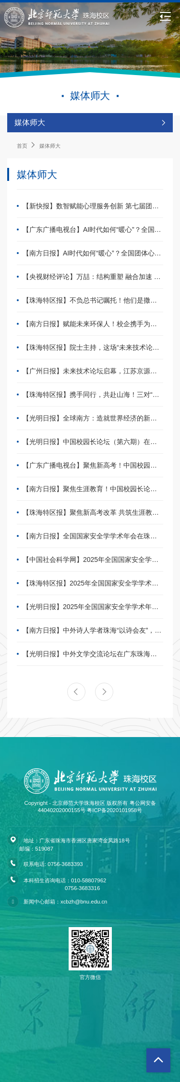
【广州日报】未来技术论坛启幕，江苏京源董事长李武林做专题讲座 (93, 371)
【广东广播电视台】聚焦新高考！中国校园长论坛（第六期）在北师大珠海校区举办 (93, 465)
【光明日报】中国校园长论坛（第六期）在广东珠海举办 (93, 442)
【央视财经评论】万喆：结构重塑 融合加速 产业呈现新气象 (93, 276)
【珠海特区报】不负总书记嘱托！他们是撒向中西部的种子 (93, 300)
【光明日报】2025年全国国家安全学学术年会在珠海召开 (93, 607)
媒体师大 (49, 146)
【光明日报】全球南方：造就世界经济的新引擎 (93, 418)
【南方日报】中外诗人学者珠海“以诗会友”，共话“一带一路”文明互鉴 (93, 630)
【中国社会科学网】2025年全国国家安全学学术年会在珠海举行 (93, 559)
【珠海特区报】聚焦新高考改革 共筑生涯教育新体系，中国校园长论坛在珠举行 (93, 512)
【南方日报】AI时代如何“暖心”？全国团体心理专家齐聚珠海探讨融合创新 (93, 253)
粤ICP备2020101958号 (114, 810)
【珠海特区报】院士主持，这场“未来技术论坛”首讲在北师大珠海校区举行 (93, 347)
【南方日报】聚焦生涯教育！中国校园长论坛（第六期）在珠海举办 (93, 489)
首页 (22, 146)
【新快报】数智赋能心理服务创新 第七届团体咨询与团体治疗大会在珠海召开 (93, 206)
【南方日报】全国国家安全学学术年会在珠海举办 (93, 536)
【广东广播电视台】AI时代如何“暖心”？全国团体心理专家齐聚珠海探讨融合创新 (93, 229)
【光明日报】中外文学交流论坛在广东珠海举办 (93, 654)
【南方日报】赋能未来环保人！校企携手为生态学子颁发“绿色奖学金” (93, 324)
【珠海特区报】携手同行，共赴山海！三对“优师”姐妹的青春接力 (93, 394)
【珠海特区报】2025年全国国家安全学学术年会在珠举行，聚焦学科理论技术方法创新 (93, 583)
